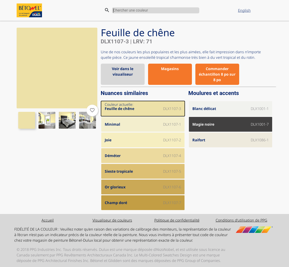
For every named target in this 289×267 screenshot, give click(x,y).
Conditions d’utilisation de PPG (241, 220)
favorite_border (92, 110)
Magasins (170, 68)
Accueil (48, 220)
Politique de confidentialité (177, 220)
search (107, 10)
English (244, 10)
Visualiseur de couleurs (112, 220)
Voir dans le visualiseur (122, 71)
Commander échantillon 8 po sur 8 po (217, 74)
